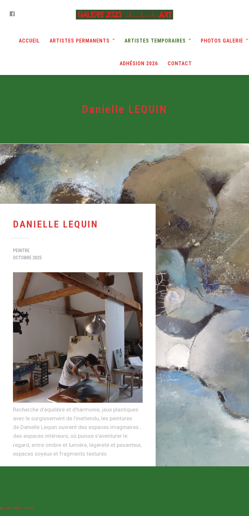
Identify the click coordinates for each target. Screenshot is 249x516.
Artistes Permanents (80, 41)
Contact (180, 63)
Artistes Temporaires (155, 41)
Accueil (29, 41)
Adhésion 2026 (139, 63)
